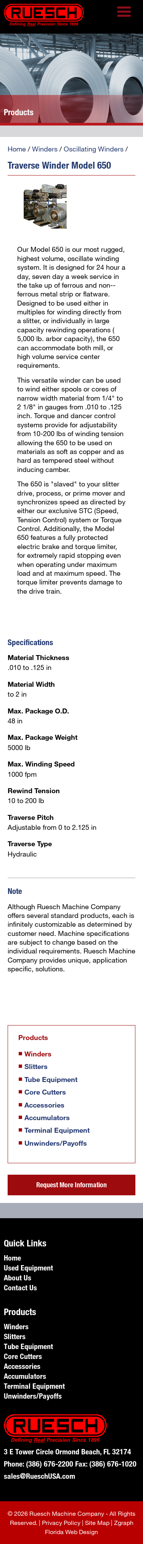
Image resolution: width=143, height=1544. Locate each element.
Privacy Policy (61, 1522)
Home (17, 149)
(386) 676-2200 (49, 1463)
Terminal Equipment (57, 1130)
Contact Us (20, 1287)
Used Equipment (28, 1267)
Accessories (44, 1105)
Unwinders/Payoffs (55, 1143)
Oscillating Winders (94, 149)
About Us (17, 1277)
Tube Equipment (50, 1079)
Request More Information (71, 1184)
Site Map (97, 1522)
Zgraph (123, 1522)
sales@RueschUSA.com (39, 1476)
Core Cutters (45, 1092)
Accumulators (47, 1117)
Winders (45, 149)
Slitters (36, 1066)
